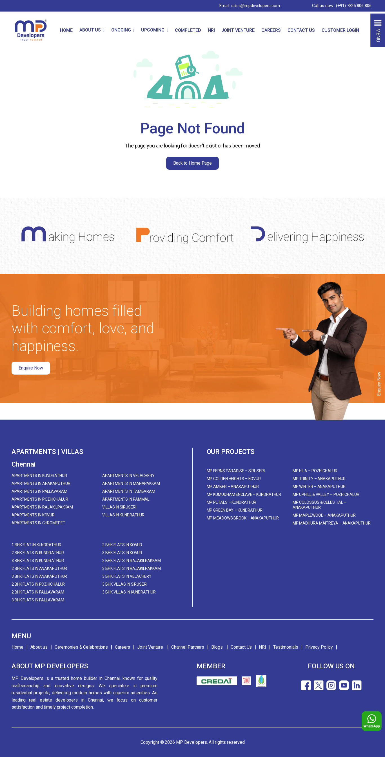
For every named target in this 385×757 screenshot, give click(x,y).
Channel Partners (187, 647)
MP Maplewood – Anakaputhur (324, 515)
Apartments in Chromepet (38, 523)
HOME (66, 30)
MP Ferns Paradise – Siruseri (236, 471)
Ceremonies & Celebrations (81, 647)
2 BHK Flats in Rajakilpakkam (131, 560)
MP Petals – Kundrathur (232, 502)
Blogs (217, 647)
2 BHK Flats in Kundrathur (38, 552)
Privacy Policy (319, 647)
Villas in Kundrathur (123, 515)
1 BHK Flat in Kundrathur (36, 545)
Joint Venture (150, 647)
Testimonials (285, 647)
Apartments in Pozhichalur (40, 499)
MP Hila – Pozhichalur (315, 471)
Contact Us (241, 647)
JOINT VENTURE (238, 30)
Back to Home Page (192, 163)
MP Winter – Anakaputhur (319, 486)
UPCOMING (152, 30)
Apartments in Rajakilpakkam (42, 507)
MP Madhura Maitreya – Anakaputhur (332, 523)
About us (39, 647)
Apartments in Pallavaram (39, 491)
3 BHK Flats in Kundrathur (38, 560)
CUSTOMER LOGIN (340, 30)
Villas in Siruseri (119, 507)
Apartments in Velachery (128, 475)
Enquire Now (31, 368)
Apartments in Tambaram (128, 491)
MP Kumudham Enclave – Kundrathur (244, 494)
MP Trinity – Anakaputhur (319, 478)
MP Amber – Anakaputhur (233, 486)
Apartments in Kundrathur (39, 475)
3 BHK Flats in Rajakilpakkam (131, 568)
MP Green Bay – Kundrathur (235, 510)
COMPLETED (188, 30)
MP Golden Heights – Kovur (234, 478)
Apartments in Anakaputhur (41, 483)
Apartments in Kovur (33, 515)
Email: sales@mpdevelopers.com (249, 5)
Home (17, 647)
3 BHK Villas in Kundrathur (128, 592)
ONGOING (121, 30)
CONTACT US (301, 30)
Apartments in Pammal (125, 499)
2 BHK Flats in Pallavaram (38, 592)
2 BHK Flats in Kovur (122, 545)
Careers (122, 647)
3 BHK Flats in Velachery (127, 576)
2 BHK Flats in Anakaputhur (39, 568)
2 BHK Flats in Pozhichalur (38, 584)
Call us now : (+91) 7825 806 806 (341, 5)
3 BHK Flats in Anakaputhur (39, 576)
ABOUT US (90, 30)
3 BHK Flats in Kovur (122, 552)
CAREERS (271, 30)
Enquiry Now (379, 384)
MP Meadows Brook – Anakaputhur (243, 518)
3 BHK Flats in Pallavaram (38, 600)
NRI (211, 30)
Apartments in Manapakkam (131, 483)
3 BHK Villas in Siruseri (124, 584)
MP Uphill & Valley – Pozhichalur (326, 494)
